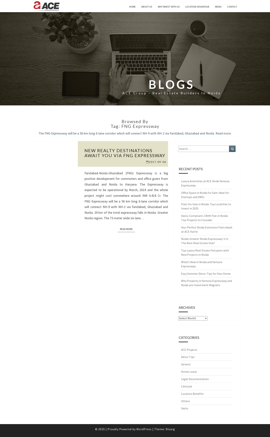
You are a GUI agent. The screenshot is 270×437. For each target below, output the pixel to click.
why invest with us (169, 6)
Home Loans (189, 371)
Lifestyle (186, 386)
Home (132, 6)
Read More (127, 229)
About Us (146, 6)
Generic (186, 364)
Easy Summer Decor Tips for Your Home (206, 273)
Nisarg (170, 429)
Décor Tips (188, 357)
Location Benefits (192, 394)
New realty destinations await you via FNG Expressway (124, 153)
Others (185, 401)
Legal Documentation (195, 379)
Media (218, 6)
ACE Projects (189, 350)
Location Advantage (197, 6)
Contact (232, 6)
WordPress (144, 429)
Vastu (184, 408)
